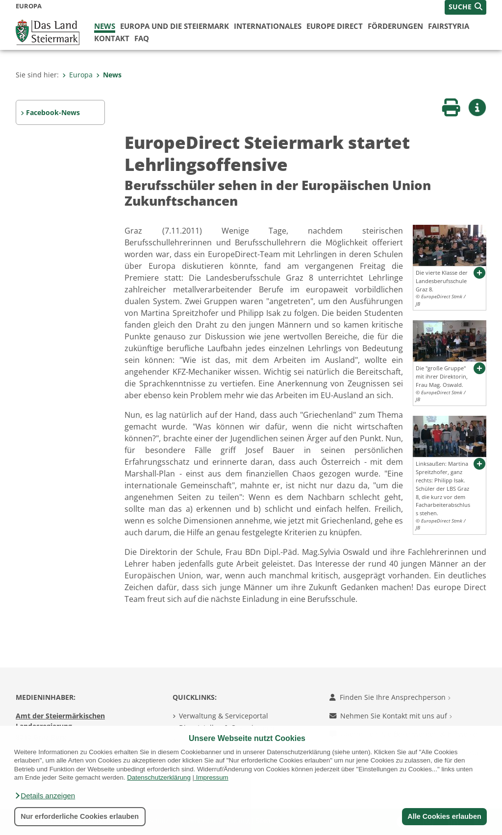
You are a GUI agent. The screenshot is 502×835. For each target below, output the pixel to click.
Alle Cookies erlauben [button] (444, 816)
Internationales (267, 26)
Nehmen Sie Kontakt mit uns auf (390, 715)
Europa (77, 74)
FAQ (141, 38)
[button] (44, 796)
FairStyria (448, 26)
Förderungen (395, 26)
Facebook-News (53, 112)
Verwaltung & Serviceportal (223, 715)
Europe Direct (334, 26)
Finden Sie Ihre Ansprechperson (390, 697)
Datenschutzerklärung (159, 777)
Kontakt (111, 38)
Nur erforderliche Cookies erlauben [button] (80, 816)
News (104, 26)
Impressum (212, 777)
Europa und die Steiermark (174, 26)
